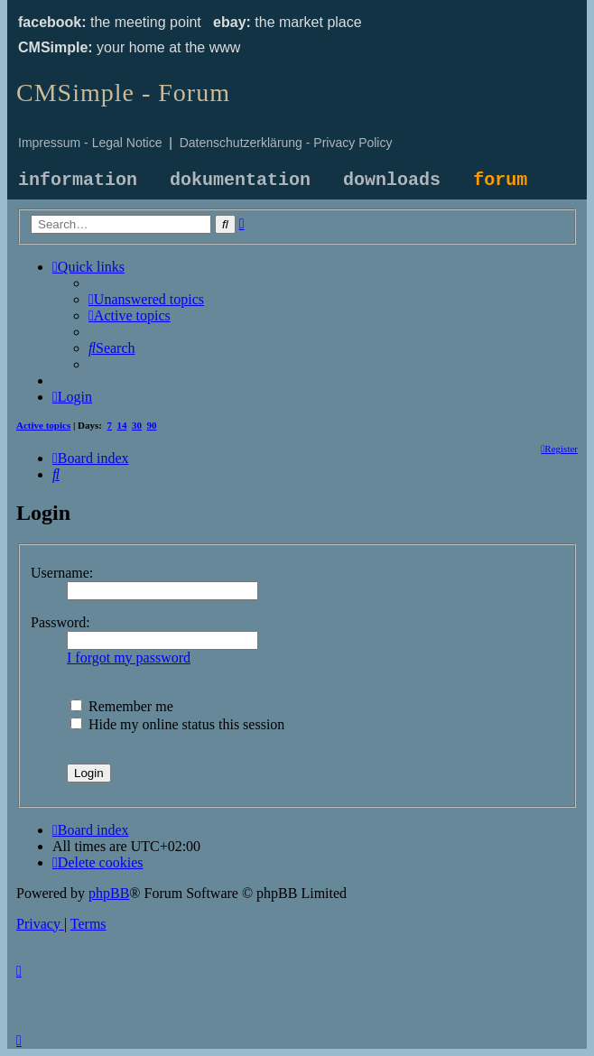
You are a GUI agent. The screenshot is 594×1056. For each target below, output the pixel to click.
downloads (392, 180)
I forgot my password (128, 657)
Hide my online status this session (177, 724)
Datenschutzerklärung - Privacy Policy (286, 142)
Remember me (121, 706)
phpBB (108, 893)
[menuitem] (146, 299)
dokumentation (240, 180)
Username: (62, 572)
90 (152, 425)
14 (122, 425)
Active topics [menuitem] (43, 425)
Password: (60, 622)
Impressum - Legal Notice (90, 142)
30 (137, 425)
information (77, 180)
